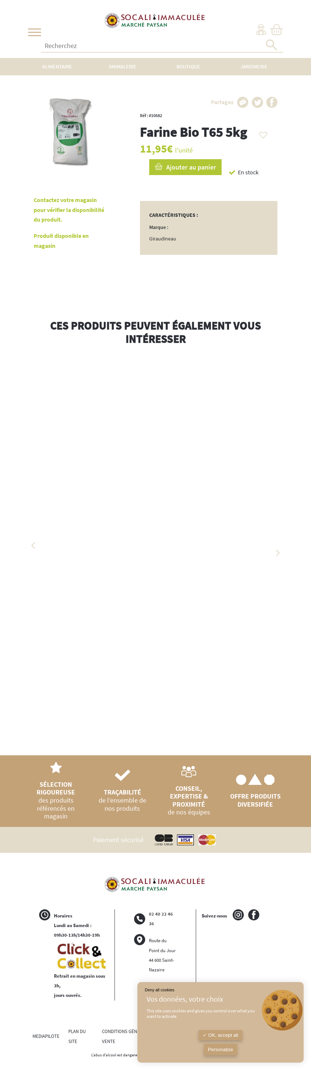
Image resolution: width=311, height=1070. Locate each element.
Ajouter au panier (191, 167)
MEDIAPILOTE (46, 1036)
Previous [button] (33, 545)
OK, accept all (220, 1035)
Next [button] (277, 553)
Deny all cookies (159, 990)
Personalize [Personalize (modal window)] (220, 1049)
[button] (261, 133)
